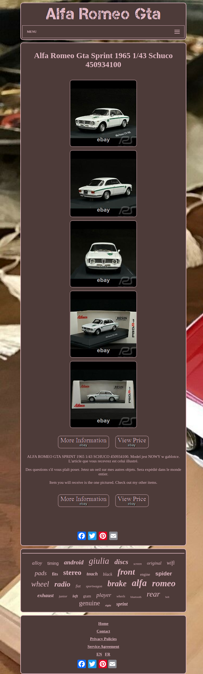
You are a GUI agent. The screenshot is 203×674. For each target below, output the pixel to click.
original (154, 563)
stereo (72, 573)
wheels (121, 596)
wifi (171, 563)
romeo (164, 583)
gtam (87, 596)
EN (99, 654)
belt (167, 597)
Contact (103, 631)
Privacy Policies (103, 639)
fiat (78, 586)
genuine (89, 603)
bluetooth (135, 596)
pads (41, 573)
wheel (40, 584)
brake (116, 583)
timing (53, 563)
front (126, 572)
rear (153, 593)
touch (92, 574)
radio (62, 584)
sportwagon (94, 586)
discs (121, 562)
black (107, 574)
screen (137, 564)
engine (145, 575)
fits (55, 574)
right (108, 605)
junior (63, 596)
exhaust (45, 595)
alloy (37, 563)
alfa (139, 583)
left (75, 596)
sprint (122, 604)
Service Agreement (103, 646)
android (74, 562)
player (103, 595)
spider (163, 573)
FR (107, 654)
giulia (99, 561)
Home (103, 623)
